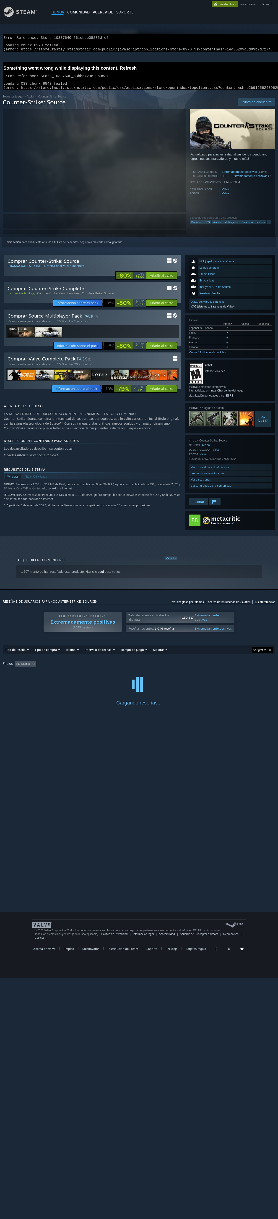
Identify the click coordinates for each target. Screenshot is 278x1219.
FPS (207, 227)
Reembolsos (231, 1174)
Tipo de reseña (15, 655)
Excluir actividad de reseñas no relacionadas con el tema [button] (85, 669)
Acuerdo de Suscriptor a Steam (199, 1174)
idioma (265, 4)
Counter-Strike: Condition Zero (58, 298)
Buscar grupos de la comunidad (211, 491)
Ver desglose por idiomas (188, 607)
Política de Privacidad (114, 1174)
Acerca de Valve (44, 1189)
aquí (101, 577)
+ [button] (269, 227)
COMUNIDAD (78, 12)
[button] (161, 281)
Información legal (143, 1174)
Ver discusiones (201, 485)
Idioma (70, 655)
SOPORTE (125, 12)
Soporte (151, 1189)
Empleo (69, 1189)
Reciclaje (171, 1189)
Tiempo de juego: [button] (139, 669)
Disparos (196, 227)
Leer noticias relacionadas (207, 479)
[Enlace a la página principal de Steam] (24, 16)
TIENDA (57, 12)
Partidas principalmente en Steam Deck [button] (182, 669)
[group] (139, 670)
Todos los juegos (13, 102)
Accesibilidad (167, 1174)
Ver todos (171, 563)
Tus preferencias (265, 607)
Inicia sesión (13, 247)
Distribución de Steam (123, 1189)
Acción (31, 102)
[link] (131, 281)
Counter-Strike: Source (98, 298)
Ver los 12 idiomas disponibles (207, 358)
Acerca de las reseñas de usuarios (229, 607)
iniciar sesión (247, 4)
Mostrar (158, 655)
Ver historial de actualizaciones (211, 472)
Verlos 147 (263, 424)
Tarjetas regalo (196, 1189)
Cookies (39, 1178)
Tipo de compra (46, 655)
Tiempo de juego (132, 655)
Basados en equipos (253, 227)
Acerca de (103, 12)
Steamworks (90, 1189)
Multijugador (231, 227)
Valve (225, 194)
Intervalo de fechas (98, 655)
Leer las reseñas (221, 529)
